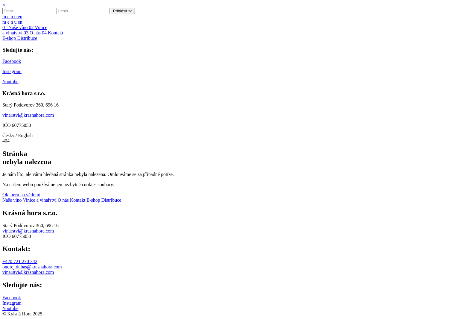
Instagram (12, 303)
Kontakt (78, 200)
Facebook (11, 297)
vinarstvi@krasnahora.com (28, 230)
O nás (64, 200)
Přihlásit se (123, 11)
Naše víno (12, 200)
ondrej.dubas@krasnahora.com (32, 266)
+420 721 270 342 (19, 261)
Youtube (10, 308)
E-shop (93, 200)
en (20, 16)
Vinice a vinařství (40, 200)
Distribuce (111, 200)
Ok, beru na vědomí (21, 194)
